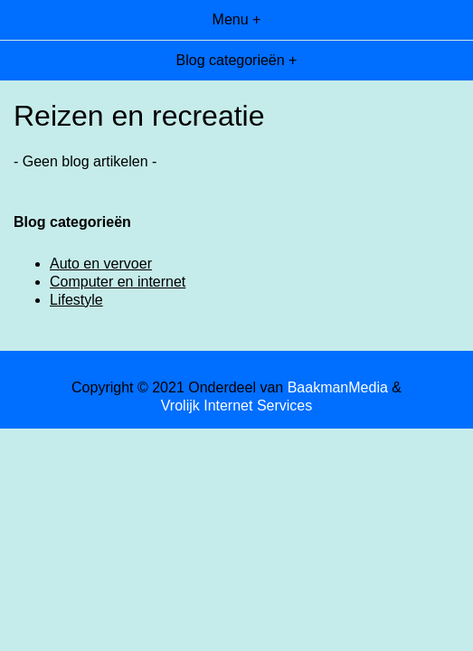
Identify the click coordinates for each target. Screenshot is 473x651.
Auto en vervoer (101, 263)
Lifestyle (76, 299)
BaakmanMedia (338, 387)
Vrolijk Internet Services (236, 405)
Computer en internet (117, 281)
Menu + (237, 19)
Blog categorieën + (237, 60)
